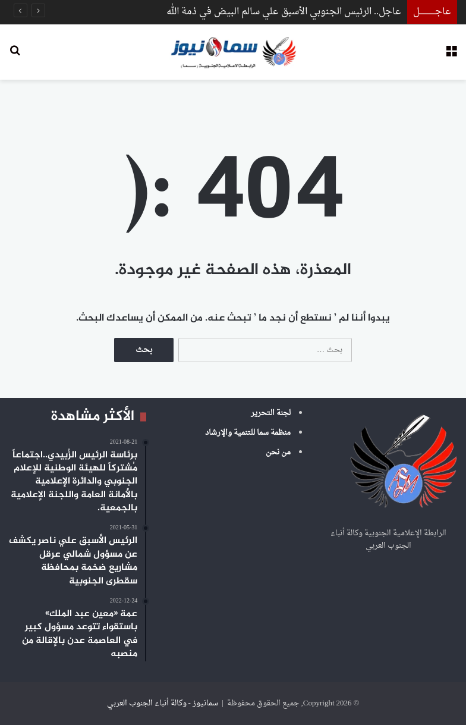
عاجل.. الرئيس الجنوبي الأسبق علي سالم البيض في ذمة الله (283, 12)
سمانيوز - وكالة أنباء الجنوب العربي (162, 703)
